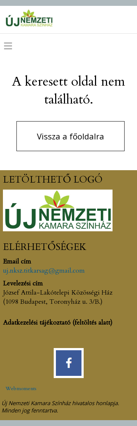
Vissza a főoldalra (70, 136)
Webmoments (21, 388)
